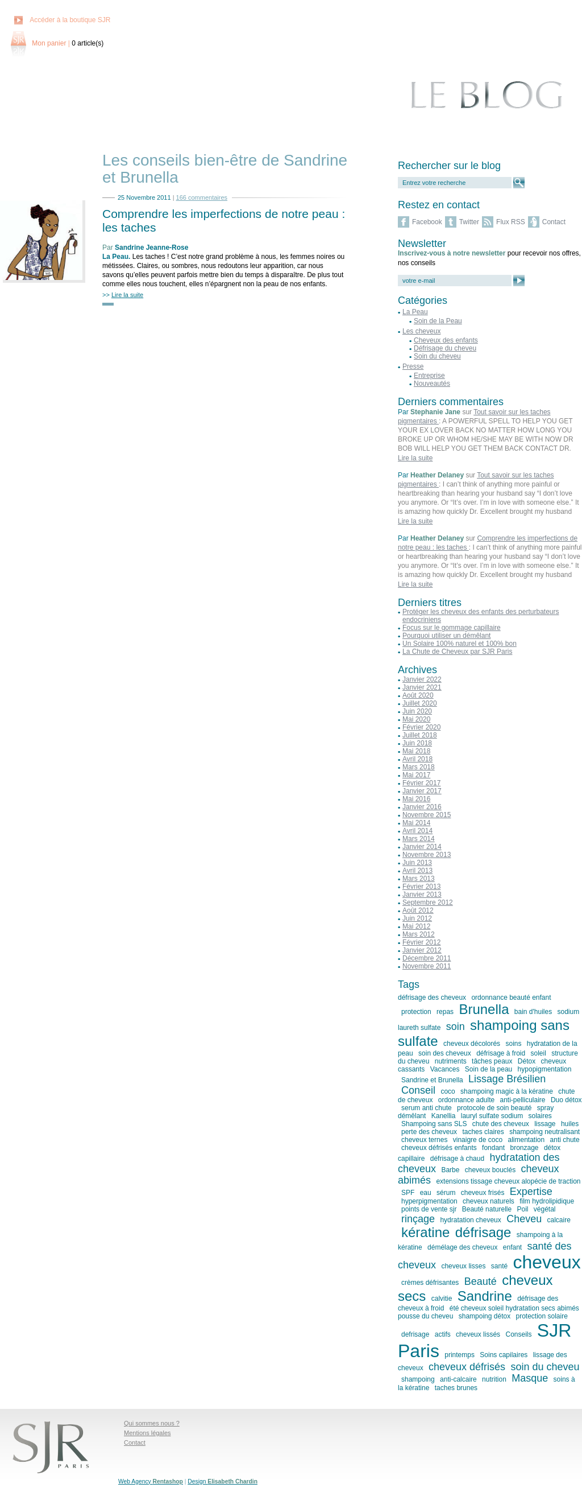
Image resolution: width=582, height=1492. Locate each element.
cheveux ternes (424, 1140)
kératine (425, 1232)
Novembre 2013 (426, 855)
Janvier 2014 (422, 847)
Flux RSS (510, 222)
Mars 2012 (418, 934)
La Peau (115, 257)
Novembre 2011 (426, 966)
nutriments (451, 1061)
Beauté (480, 1281)
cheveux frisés (483, 1193)
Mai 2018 (416, 751)
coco (447, 1091)
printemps (459, 1355)
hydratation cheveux (470, 1220)
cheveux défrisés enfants (439, 1148)
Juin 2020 (417, 711)
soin (455, 1026)
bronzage (524, 1148)
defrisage (415, 1334)
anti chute (565, 1140)
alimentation (526, 1140)
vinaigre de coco (477, 1140)
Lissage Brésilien (507, 1079)
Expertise (531, 1191)
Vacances (445, 1069)
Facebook (427, 222)
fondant (493, 1148)
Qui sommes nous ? (152, 1423)
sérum (445, 1193)
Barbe (450, 1170)
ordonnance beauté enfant (511, 997)
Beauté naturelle (487, 1209)
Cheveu (524, 1219)
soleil (538, 1053)
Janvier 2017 (422, 791)
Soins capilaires (503, 1355)
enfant (512, 1247)
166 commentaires (202, 197)
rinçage (418, 1219)
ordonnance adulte (466, 1100)
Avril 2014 (417, 831)
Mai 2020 (416, 719)
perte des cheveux (429, 1132)
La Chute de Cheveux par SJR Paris (457, 652)
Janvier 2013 (422, 895)
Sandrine (485, 1296)
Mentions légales (147, 1432)
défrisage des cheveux (432, 997)
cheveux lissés (478, 1334)
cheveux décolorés (471, 1044)
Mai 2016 (416, 799)
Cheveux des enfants (446, 340)
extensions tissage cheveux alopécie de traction (508, 1181)
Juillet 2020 (419, 703)
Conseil (418, 1090)
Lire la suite (415, 458)
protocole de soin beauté (494, 1108)
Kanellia (443, 1116)
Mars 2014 (418, 839)
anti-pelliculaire (523, 1100)
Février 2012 (421, 942)
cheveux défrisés (467, 1367)
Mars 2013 (418, 879)
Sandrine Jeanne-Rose (151, 248)
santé (499, 1266)
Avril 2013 (417, 871)
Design (222, 1481)
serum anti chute (426, 1108)
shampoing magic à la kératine (506, 1091)
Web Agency (150, 1481)
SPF (407, 1193)
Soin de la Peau (438, 321)
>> (122, 294)
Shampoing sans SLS (434, 1124)
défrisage (483, 1232)
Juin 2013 (417, 863)
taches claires (483, 1132)
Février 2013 (421, 887)
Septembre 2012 (427, 902)
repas (445, 1012)
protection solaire (542, 1316)
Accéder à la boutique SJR (70, 20)
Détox (526, 1061)
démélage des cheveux (462, 1247)
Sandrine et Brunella (432, 1080)
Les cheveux (421, 331)
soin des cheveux (444, 1053)
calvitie (441, 1299)
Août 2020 (418, 695)
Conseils (518, 1334)
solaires (540, 1116)
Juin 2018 (417, 743)
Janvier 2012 (422, 950)
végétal (545, 1209)
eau (425, 1193)
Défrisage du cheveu (445, 348)
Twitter (469, 222)
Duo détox (566, 1100)
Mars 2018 (418, 767)
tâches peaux (492, 1061)
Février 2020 (421, 727)
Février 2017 (421, 783)
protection (416, 1012)
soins (513, 1044)
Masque (530, 1378)
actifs (443, 1334)
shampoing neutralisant (544, 1132)
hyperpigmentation (429, 1201)
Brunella (484, 1009)
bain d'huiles (533, 1012)
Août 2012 (418, 910)
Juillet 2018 (419, 735)
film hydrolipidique (546, 1201)
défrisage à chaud (457, 1159)
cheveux (546, 1262)
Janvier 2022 (422, 679)
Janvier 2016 (422, 807)
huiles (570, 1124)
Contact (554, 222)
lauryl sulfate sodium (492, 1116)
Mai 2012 (416, 926)
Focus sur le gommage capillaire (451, 628)
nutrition (494, 1379)
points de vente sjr (428, 1209)
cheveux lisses (463, 1266)
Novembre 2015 (426, 815)
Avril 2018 (417, 759)
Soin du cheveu (437, 356)
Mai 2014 (416, 823)
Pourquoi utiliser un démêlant (446, 636)
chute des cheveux (500, 1124)
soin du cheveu (544, 1367)
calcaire (559, 1220)
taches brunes (456, 1388)
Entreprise (429, 376)
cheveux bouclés (490, 1170)
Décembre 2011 (426, 958)
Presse (412, 366)
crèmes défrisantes (430, 1283)
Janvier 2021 (422, 687)
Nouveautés (432, 384)
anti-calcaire (458, 1379)
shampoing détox (484, 1316)
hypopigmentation (545, 1069)
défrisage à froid (500, 1053)
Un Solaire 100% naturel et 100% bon (459, 644)
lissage (544, 1124)
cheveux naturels (488, 1201)
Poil (522, 1209)
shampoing (418, 1379)
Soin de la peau (488, 1069)
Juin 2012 (417, 918)
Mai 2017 (416, 775)
